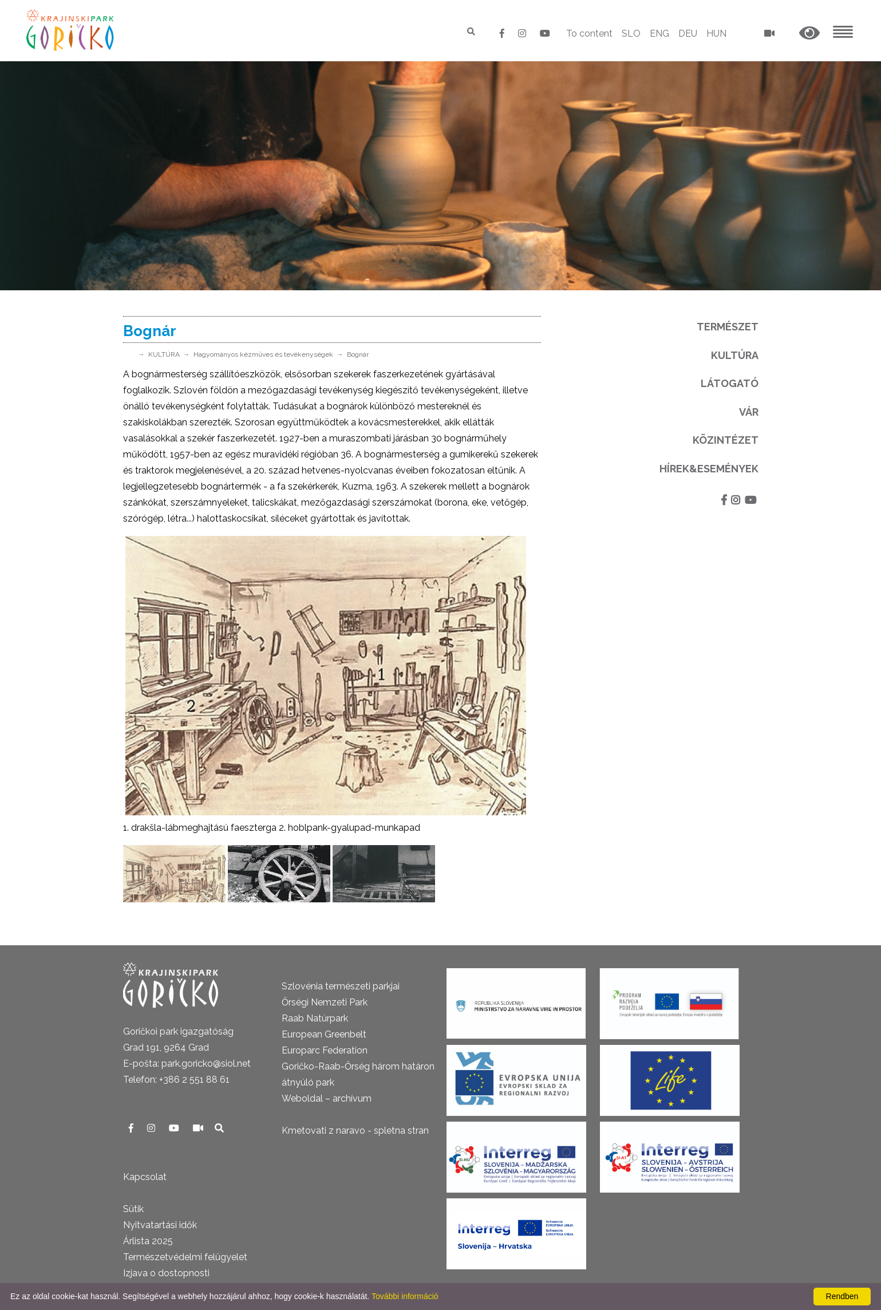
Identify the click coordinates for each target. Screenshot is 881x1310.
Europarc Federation (325, 1050)
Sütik (133, 1209)
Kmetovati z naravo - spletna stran (355, 1130)
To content (589, 33)
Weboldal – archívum (327, 1098)
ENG (659, 33)
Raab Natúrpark (315, 1018)
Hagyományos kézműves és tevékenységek (263, 354)
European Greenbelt (324, 1034)
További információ (405, 1296)
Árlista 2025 (148, 1241)
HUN (716, 33)
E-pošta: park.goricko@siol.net (187, 1063)
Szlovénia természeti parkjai (341, 986)
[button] (809, 33)
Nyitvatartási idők (160, 1225)
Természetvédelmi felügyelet (185, 1257)
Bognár (358, 354)
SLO (631, 33)
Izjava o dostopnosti (166, 1273)
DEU (687, 33)
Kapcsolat (145, 1176)
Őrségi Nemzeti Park (325, 1002)
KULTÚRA (164, 354)
